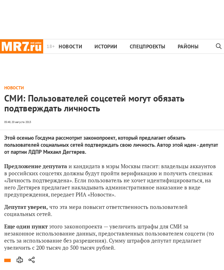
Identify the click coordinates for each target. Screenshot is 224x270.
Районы (188, 46)
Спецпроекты (147, 46)
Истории (106, 46)
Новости (70, 46)
